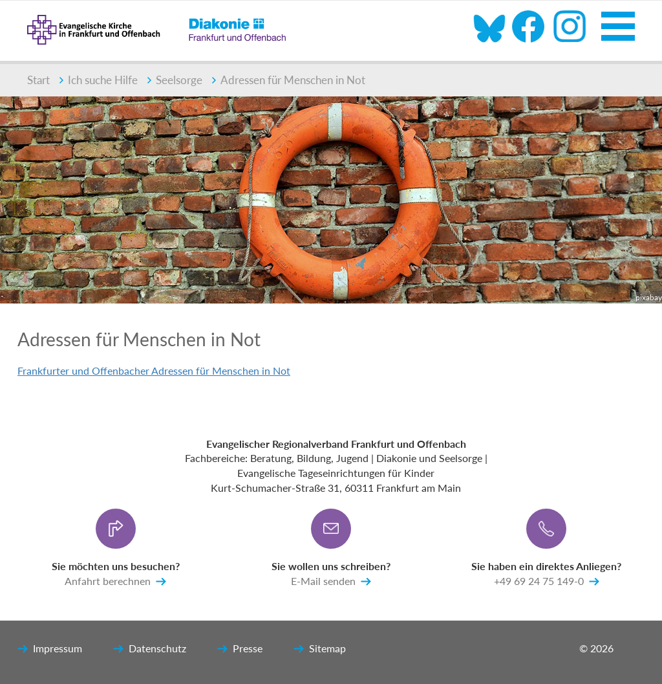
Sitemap (320, 649)
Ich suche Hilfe (98, 80)
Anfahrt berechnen (115, 582)
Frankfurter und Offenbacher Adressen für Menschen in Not (153, 370)
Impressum (49, 649)
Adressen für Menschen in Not (288, 80)
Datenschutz (149, 649)
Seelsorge (174, 80)
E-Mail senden (331, 582)
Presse (239, 649)
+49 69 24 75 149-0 (546, 582)
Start (38, 80)
